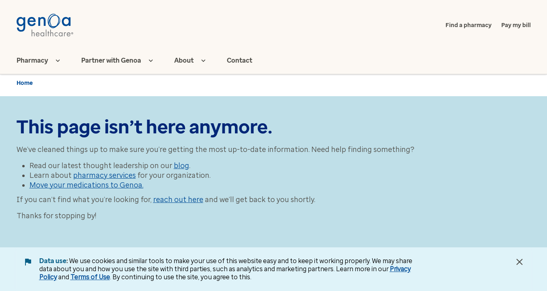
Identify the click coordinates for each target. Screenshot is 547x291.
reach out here (178, 199)
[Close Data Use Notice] (519, 262)
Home (25, 83)
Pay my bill (516, 25)
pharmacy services (104, 175)
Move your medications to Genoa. (87, 185)
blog (181, 165)
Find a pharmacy (469, 25)
